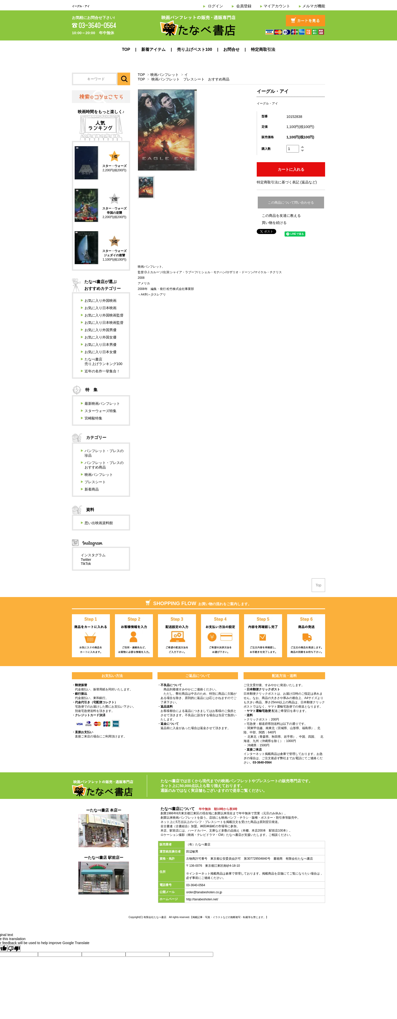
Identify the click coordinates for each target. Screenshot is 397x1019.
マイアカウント (277, 6)
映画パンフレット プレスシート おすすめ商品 (190, 79)
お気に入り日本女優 (100, 352)
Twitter (86, 560)
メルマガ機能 (313, 6)
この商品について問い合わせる (291, 202)
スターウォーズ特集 (100, 411)
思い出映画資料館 (99, 523)
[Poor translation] (14, 948)
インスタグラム (93, 555)
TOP (126, 49)
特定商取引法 (263, 49)
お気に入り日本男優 (100, 345)
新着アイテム (153, 49)
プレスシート (95, 482)
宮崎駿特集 (93, 418)
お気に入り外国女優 (100, 337)
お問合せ (231, 49)
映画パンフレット (164, 75)
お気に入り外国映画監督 (104, 315)
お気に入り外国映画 (100, 301)
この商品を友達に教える (281, 216)
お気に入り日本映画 (100, 308)
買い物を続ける (274, 223)
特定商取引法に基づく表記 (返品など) (287, 182)
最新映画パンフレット (102, 403)
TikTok (86, 564)
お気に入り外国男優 (100, 330)
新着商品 (92, 489)
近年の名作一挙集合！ (102, 371)
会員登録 (243, 6)
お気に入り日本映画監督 (104, 323)
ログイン (215, 6)
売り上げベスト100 (194, 49)
